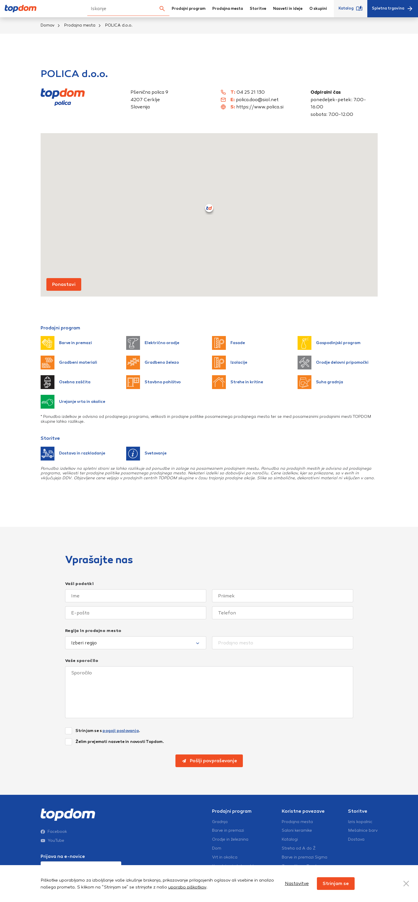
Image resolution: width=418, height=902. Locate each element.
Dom (216, 848)
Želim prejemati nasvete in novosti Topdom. (119, 741)
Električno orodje (152, 343)
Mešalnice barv (363, 830)
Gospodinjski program (329, 343)
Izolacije (229, 362)
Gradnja (220, 822)
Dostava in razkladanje (73, 454)
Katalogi (290, 839)
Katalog (350, 8)
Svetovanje (146, 454)
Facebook (54, 831)
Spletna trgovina (392, 8)
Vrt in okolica (224, 857)
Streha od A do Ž (299, 848)
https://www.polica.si (259, 107)
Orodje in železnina (230, 839)
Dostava (356, 839)
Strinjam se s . (107, 731)
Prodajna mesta (227, 8)
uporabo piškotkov (187, 887)
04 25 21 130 (251, 92)
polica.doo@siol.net (257, 99)
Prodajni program (188, 8)
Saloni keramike (297, 830)
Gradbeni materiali (69, 362)
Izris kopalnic (360, 822)
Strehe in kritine (237, 382)
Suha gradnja (320, 382)
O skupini (318, 8)
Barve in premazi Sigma (304, 857)
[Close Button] (406, 883)
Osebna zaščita (65, 382)
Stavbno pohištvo (153, 382)
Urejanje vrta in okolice (73, 402)
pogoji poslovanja (121, 730)
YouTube (52, 840)
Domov (47, 25)
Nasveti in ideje (287, 8)
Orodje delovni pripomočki (333, 362)
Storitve (258, 8)
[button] (209, 208)
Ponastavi (63, 284)
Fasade (228, 343)
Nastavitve (297, 883)
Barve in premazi (66, 343)
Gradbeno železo (152, 362)
